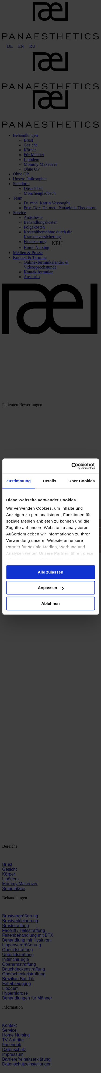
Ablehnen (50, 603)
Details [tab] (49, 481)
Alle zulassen (50, 572)
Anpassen (51, 587)
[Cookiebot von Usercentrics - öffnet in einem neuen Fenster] (72, 465)
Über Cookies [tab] (81, 481)
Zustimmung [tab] (18, 481)
